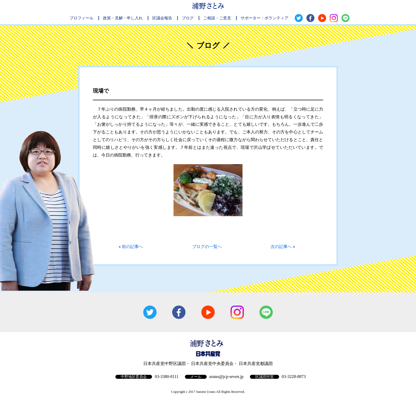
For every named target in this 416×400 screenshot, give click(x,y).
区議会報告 (162, 18)
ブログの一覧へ (207, 246)
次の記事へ (281, 246)
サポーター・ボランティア (264, 18)
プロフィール (81, 18)
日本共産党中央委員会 (212, 363)
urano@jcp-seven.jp (226, 376)
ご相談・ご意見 (217, 18)
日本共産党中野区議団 (164, 363)
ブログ (188, 18)
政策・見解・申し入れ (123, 18)
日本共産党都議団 (256, 363)
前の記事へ (132, 246)
